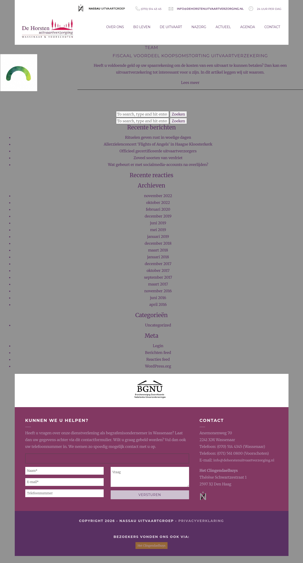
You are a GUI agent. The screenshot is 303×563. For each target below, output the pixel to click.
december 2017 (158, 263)
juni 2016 (158, 297)
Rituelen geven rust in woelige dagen (158, 137)
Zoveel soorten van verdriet (158, 157)
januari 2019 (158, 236)
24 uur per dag (265, 8)
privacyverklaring (201, 521)
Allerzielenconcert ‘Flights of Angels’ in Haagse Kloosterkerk (158, 144)
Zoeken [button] (178, 114)
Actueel (223, 27)
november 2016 (158, 291)
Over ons (115, 27)
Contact (272, 27)
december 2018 (158, 243)
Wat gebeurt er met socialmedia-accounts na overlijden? (158, 164)
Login (158, 345)
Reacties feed (158, 359)
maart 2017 (158, 284)
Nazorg (198, 27)
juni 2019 (158, 223)
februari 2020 (158, 209)
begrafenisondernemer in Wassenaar (139, 433)
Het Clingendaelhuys (219, 470)
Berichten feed (158, 352)
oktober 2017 (157, 270)
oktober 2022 (158, 202)
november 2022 (158, 195)
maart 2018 (158, 250)
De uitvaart (171, 27)
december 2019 (158, 216)
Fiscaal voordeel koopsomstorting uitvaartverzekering (190, 55)
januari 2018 (158, 257)
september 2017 (158, 277)
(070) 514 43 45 (148, 8)
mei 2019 (158, 229)
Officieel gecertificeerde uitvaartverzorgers (158, 151)
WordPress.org (158, 366)
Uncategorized (158, 325)
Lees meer (190, 82)
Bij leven (141, 27)
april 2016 (158, 304)
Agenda (247, 27)
